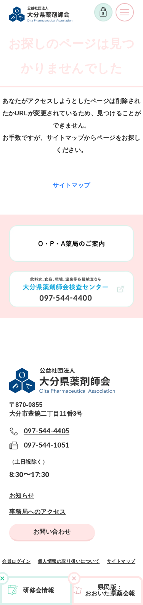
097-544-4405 (46, 430)
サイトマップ (71, 185)
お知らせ (21, 495)
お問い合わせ (52, 531)
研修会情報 (38, 590)
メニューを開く (125, 12)
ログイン (103, 12)
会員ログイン (16, 561)
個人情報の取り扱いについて (69, 561)
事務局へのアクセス (37, 511)
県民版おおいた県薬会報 (110, 590)
